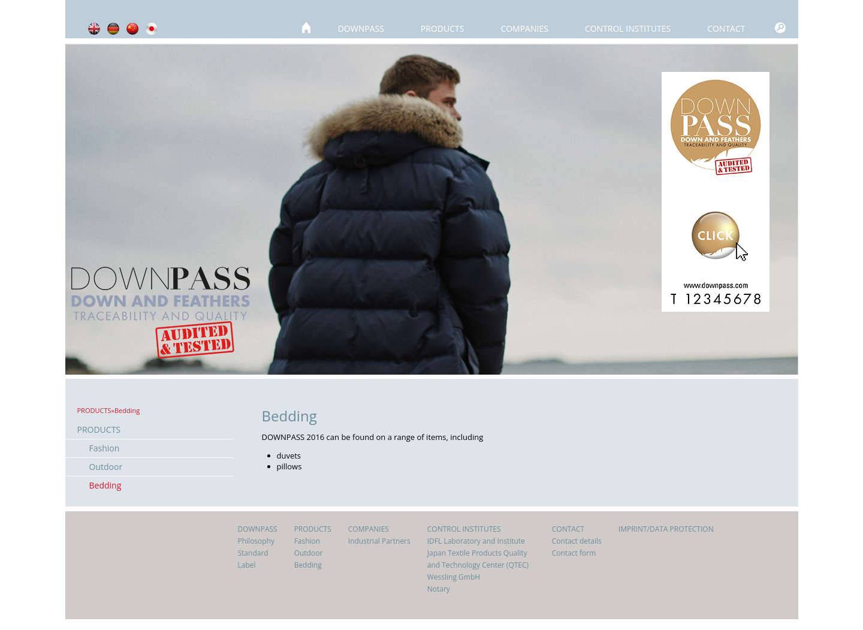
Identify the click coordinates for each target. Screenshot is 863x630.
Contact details (577, 541)
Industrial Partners (379, 541)
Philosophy (256, 541)
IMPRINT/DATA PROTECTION (666, 529)
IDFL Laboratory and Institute (476, 541)
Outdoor (106, 466)
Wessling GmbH (453, 577)
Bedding (105, 485)
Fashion (104, 448)
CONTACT (726, 28)
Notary (438, 589)
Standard (253, 553)
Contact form (574, 553)
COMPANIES (524, 28)
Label (247, 565)
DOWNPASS (361, 28)
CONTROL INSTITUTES (628, 28)
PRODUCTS (442, 28)
